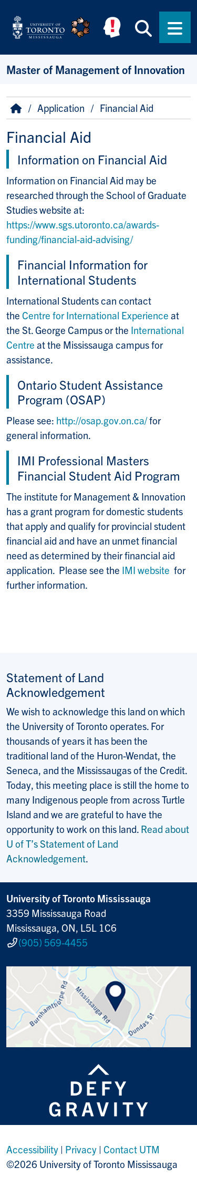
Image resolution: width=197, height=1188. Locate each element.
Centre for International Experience (95, 315)
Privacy (81, 1149)
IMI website (147, 570)
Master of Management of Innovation (95, 69)
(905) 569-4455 (53, 942)
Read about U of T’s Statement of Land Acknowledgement (97, 843)
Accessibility (32, 1149)
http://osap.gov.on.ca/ (101, 420)
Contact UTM (131, 1149)
